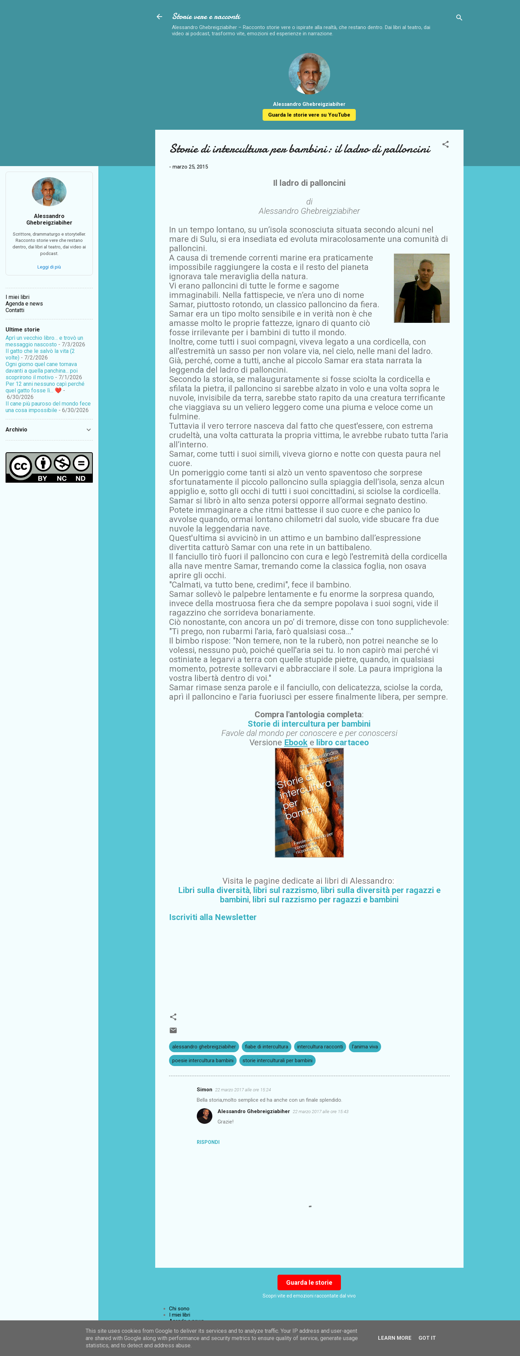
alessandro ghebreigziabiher (204, 1047)
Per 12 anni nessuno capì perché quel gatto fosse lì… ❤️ (45, 387)
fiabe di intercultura (266, 1047)
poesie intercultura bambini (202, 1060)
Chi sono (179, 1308)
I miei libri (179, 1315)
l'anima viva (365, 1047)
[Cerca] (459, 18)
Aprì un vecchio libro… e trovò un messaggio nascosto (44, 341)
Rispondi (208, 1142)
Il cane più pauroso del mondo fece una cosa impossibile (48, 406)
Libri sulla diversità (214, 890)
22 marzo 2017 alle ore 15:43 (321, 1111)
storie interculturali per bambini (277, 1060)
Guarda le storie (309, 1282)
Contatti (15, 310)
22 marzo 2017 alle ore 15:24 (243, 1089)
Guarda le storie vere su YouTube (309, 115)
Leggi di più (49, 267)
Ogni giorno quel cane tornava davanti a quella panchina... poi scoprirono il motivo (42, 371)
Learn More (395, 1338)
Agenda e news (24, 303)
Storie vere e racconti (206, 16)
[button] (445, 145)
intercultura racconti (320, 1047)
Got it (427, 1338)
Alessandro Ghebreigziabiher (254, 1111)
